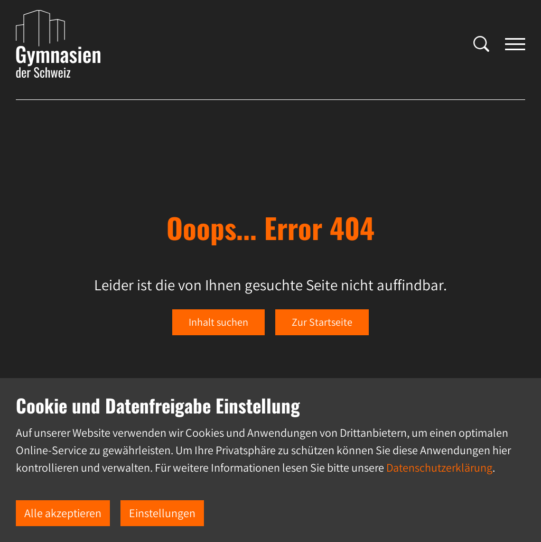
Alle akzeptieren (62, 513)
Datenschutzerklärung (439, 467)
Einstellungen (162, 513)
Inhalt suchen (218, 322)
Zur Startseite (322, 322)
